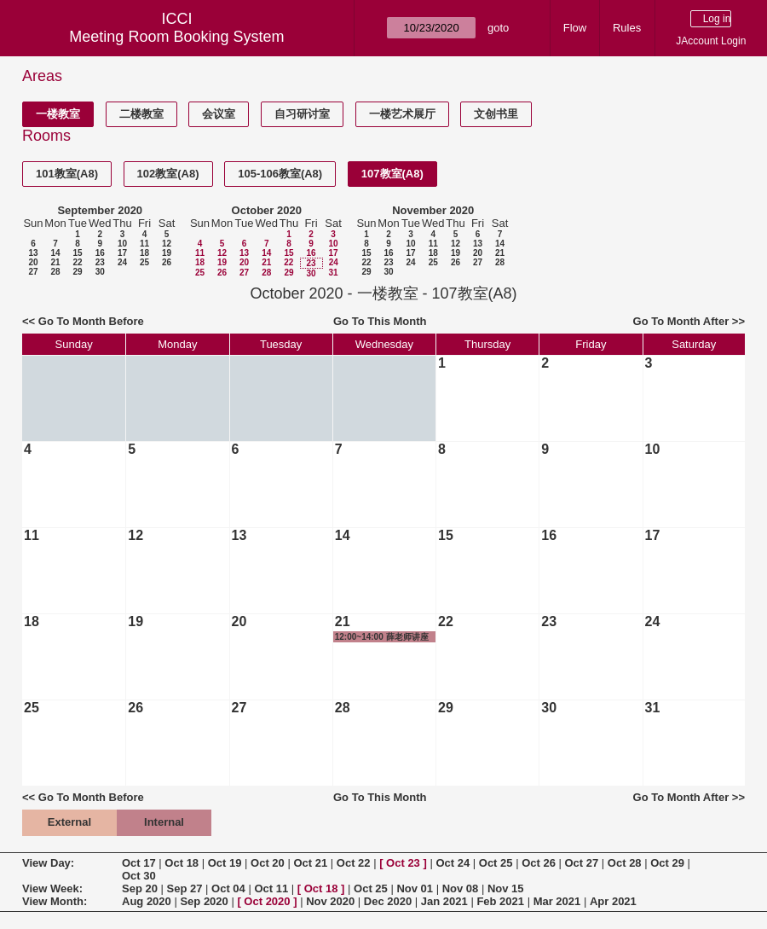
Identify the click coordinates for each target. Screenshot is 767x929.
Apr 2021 (613, 901)
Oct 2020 (267, 901)
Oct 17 (139, 862)
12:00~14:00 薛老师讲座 (382, 637)
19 (166, 253)
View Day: (48, 862)
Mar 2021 (557, 901)
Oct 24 (452, 862)
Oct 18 (181, 862)
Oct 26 (539, 862)
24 (122, 262)
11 (144, 243)
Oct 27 (582, 862)
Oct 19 (225, 862)
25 (144, 262)
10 (122, 243)
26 (166, 262)
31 (332, 272)
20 (32, 262)
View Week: (52, 888)
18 (144, 253)
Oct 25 (496, 862)
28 (55, 271)
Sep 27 (185, 888)
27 (32, 271)
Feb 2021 (500, 901)
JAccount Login (711, 41)
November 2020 (433, 210)
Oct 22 (354, 862)
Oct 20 (268, 862)
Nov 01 (414, 888)
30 (100, 271)
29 (77, 271)
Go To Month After (681, 321)
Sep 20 (140, 888)
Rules (627, 27)
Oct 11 (271, 888)
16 (100, 253)
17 (122, 253)
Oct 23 (403, 862)
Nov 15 (505, 888)
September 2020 (99, 210)
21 (55, 262)
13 (32, 253)
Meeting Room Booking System (176, 36)
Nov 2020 (330, 901)
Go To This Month (380, 321)
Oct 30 (139, 875)
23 (100, 262)
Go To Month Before (91, 321)
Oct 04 (228, 888)
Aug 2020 (146, 901)
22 (77, 262)
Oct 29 (667, 862)
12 (166, 243)
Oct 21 (310, 862)
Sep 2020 (204, 901)
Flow (574, 27)
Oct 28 (625, 862)
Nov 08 (460, 888)
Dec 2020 (388, 901)
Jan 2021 (444, 901)
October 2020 (267, 210)
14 (55, 253)
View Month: (54, 901)
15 (77, 253)
